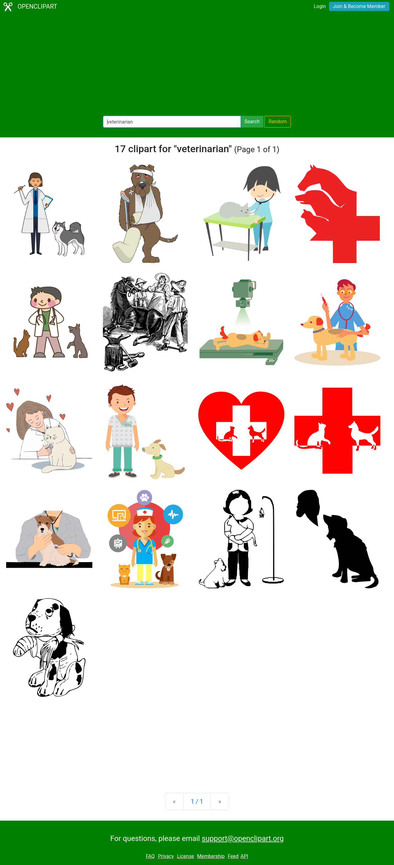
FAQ (150, 856)
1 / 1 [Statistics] (197, 801)
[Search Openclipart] (172, 122)
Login (320, 6)
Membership (210, 856)
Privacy (166, 856)
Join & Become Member (359, 6)
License (185, 856)
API (244, 856)
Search (251, 121)
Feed (233, 856)
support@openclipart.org (242, 838)
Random (277, 121)
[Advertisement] (197, 65)
